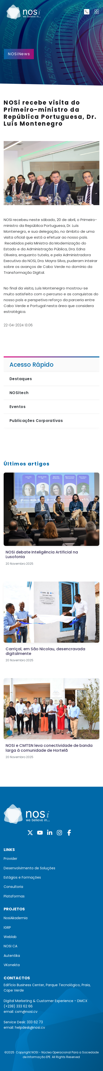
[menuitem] (51, 858)
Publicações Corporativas (36, 420)
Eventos (17, 406)
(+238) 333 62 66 (18, 1006)
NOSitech (19, 392)
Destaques (20, 378)
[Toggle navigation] (96, 11)
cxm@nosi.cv (26, 1011)
